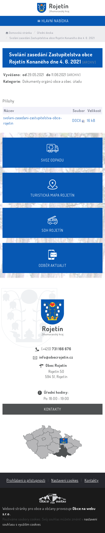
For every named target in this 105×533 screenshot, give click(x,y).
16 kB (91, 120)
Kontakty (52, 409)
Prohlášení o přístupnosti (25, 480)
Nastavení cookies (64, 480)
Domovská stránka (18, 32)
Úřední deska (45, 32)
